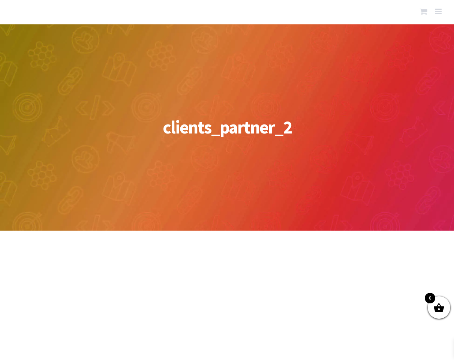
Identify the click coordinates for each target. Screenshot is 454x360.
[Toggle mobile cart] (423, 11)
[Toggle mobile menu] (439, 11)
